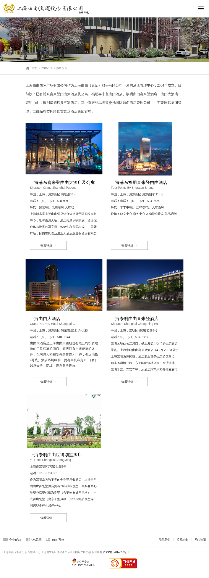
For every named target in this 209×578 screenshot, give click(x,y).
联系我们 (164, 539)
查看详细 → (48, 245)
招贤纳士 (182, 539)
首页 (35, 68)
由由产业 (47, 68)
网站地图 (200, 539)
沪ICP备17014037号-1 (116, 552)
